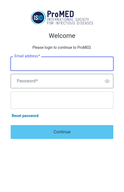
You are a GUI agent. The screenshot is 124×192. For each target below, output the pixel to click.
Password (27, 81)
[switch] (107, 81)
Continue (62, 131)
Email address (27, 56)
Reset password (25, 116)
